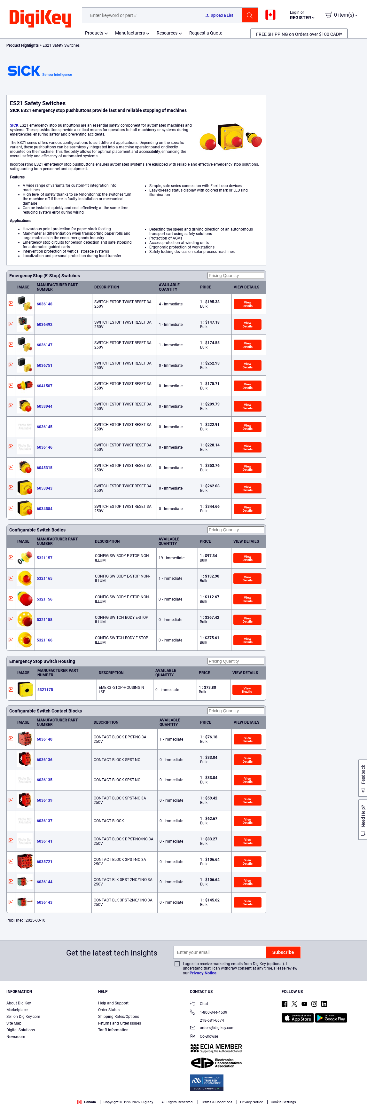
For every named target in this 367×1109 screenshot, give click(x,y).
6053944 (44, 406)
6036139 (44, 800)
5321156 (44, 599)
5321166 (44, 640)
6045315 (44, 468)
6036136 (44, 760)
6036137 (44, 821)
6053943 (44, 488)
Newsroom (15, 1036)
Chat (199, 1004)
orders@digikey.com (212, 1028)
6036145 (44, 427)
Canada (86, 1102)
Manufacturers (130, 32)
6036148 (44, 304)
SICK (14, 125)
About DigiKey (18, 1003)
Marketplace (16, 1010)
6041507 (44, 386)
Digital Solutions (20, 1030)
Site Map (13, 1023)
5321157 (44, 558)
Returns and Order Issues (119, 1023)
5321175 (45, 690)
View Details (248, 304)
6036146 (44, 447)
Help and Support (113, 1003)
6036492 (44, 324)
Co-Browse (204, 1037)
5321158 (44, 619)
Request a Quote (205, 32)
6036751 (44, 365)
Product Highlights (22, 45)
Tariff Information (113, 1030)
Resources (167, 32)
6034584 (44, 509)
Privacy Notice (203, 973)
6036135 (44, 780)
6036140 (44, 739)
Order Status (109, 1010)
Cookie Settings (283, 1102)
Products (94, 32)
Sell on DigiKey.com (23, 1016)
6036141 (44, 841)
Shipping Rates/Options (118, 1016)
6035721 (44, 862)
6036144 (44, 882)
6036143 (44, 902)
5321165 (44, 578)
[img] (40, 19)
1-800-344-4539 (208, 1013)
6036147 (44, 345)
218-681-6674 (207, 1020)
